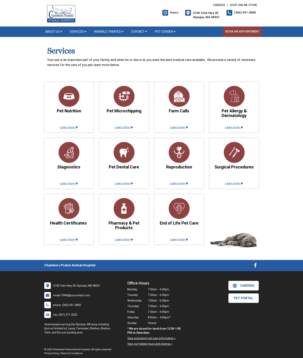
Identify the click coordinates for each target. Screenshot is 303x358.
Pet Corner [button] (165, 31)
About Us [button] (53, 31)
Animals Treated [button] (108, 31)
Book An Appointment (242, 31)
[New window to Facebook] (255, 266)
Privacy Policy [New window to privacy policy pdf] (51, 353)
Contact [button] (139, 31)
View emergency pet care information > (151, 338)
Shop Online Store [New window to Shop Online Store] (243, 5)
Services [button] (78, 31)
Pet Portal (243, 298)
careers (243, 286)
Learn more (69, 127)
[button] (69, 107)
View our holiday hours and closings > (150, 343)
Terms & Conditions (72, 353)
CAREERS (219, 5)
